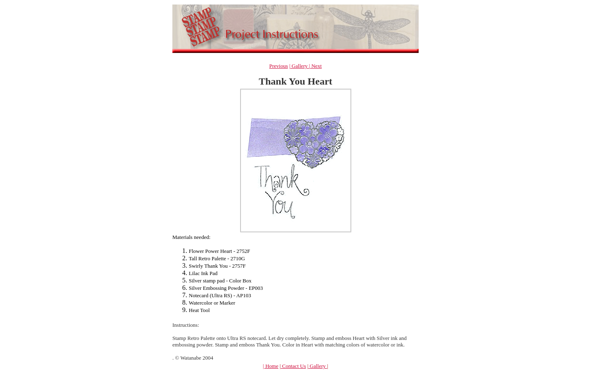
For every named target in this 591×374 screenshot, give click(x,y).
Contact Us (293, 366)
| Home (271, 366)
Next (316, 66)
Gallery (299, 66)
